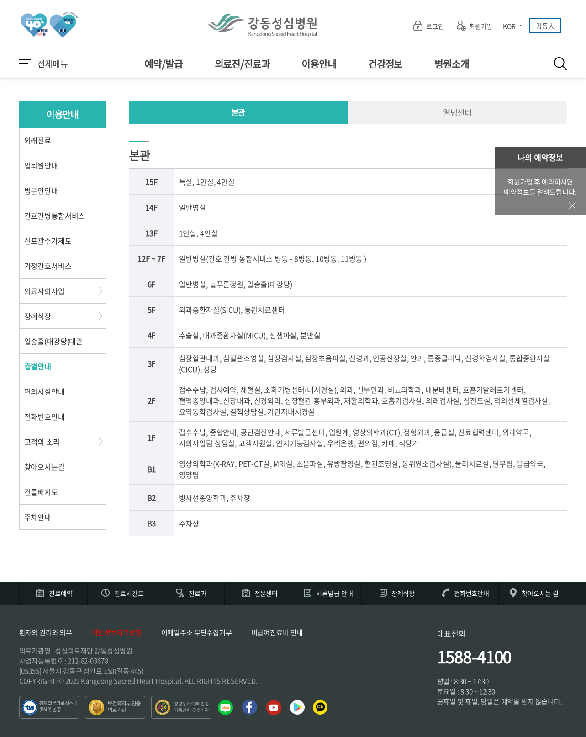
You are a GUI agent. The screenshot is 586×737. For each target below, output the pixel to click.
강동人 (545, 25)
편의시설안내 (44, 391)
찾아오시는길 (44, 466)
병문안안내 (41, 190)
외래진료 (37, 140)
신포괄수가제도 (48, 240)
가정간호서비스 (48, 265)
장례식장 (37, 316)
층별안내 (37, 366)
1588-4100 (474, 657)
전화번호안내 (44, 416)
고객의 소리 (42, 441)
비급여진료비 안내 (277, 632)
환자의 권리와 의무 (46, 632)
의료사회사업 (44, 290)
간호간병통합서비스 (54, 215)
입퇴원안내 (41, 165)
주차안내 (37, 516)
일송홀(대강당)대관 (53, 341)
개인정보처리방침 (116, 632)
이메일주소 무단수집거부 (196, 632)
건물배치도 (41, 491)
